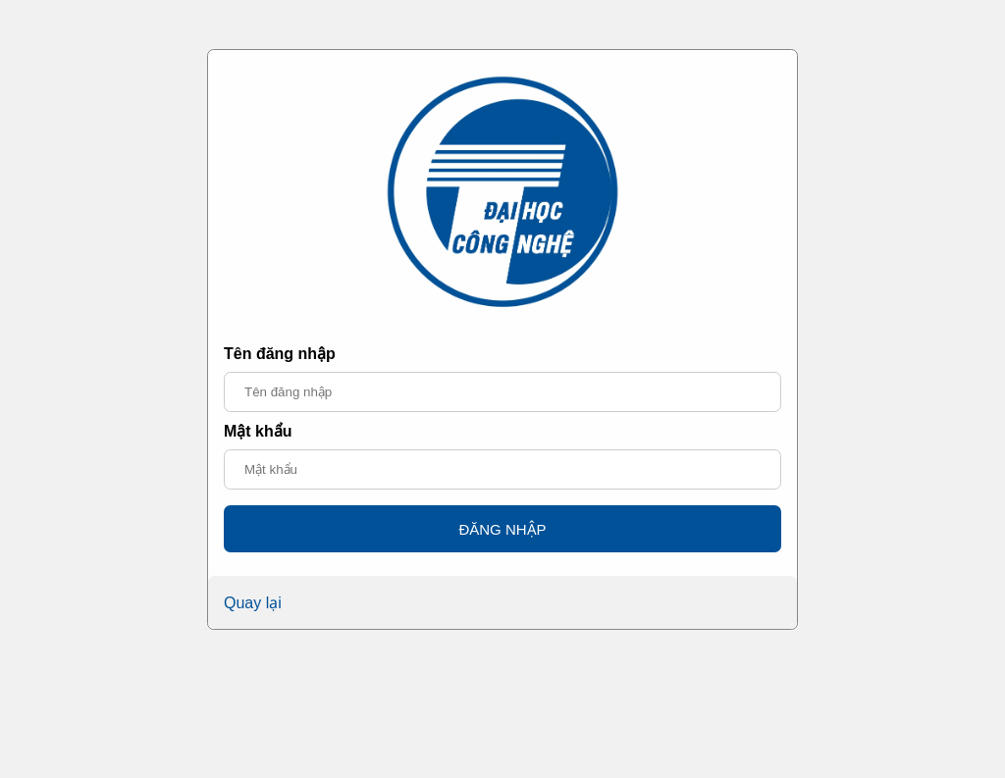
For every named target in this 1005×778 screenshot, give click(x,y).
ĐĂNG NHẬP (502, 529)
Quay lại (253, 603)
